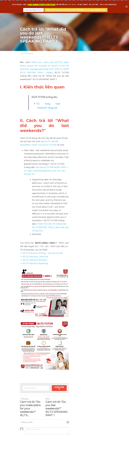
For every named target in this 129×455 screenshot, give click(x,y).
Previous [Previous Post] (24, 413)
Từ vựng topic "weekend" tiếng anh (54, 96)
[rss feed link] (108, 430)
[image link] (64, 341)
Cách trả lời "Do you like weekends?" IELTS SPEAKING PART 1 (85, 419)
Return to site (26, 430)
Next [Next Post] (68, 413)
